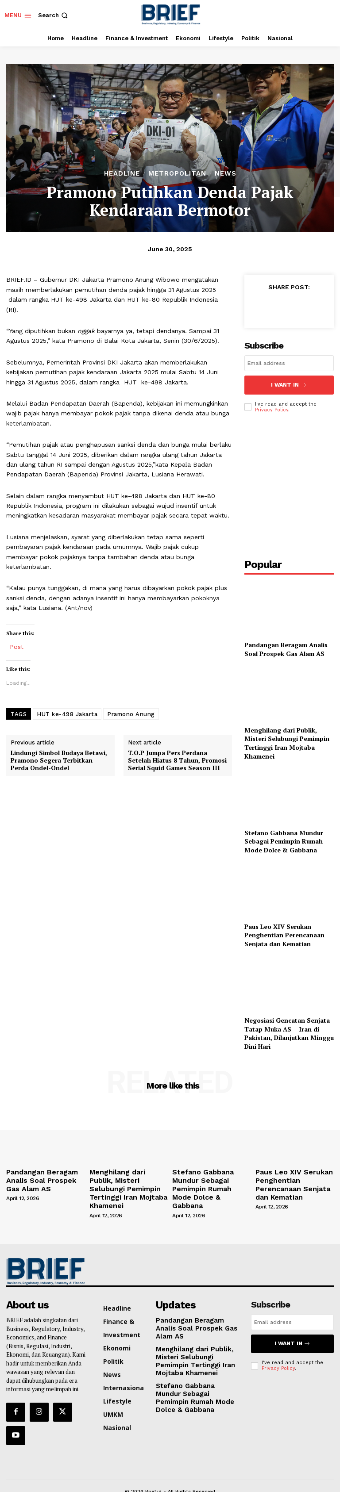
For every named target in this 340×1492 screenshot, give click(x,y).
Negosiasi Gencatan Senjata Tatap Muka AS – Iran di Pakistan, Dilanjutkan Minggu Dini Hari (289, 1030)
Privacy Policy (271, 406)
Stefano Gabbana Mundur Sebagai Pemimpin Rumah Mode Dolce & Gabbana (283, 838)
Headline (122, 173)
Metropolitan (177, 173)
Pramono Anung (131, 714)
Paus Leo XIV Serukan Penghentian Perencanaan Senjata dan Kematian (284, 931)
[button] (54, 15)
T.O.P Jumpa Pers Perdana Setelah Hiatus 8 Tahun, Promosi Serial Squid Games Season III (177, 760)
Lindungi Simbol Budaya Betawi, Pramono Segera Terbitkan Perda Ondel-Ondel (59, 760)
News (225, 173)
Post (16, 646)
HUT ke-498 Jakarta (67, 714)
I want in (289, 383)
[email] (289, 363)
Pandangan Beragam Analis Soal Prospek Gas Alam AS (286, 646)
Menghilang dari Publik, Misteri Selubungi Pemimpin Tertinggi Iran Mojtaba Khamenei (286, 739)
